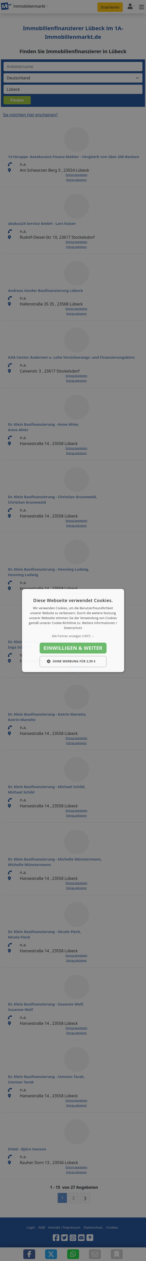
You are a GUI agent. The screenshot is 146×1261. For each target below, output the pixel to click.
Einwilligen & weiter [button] (73, 648)
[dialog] (73, 630)
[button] (73, 636)
